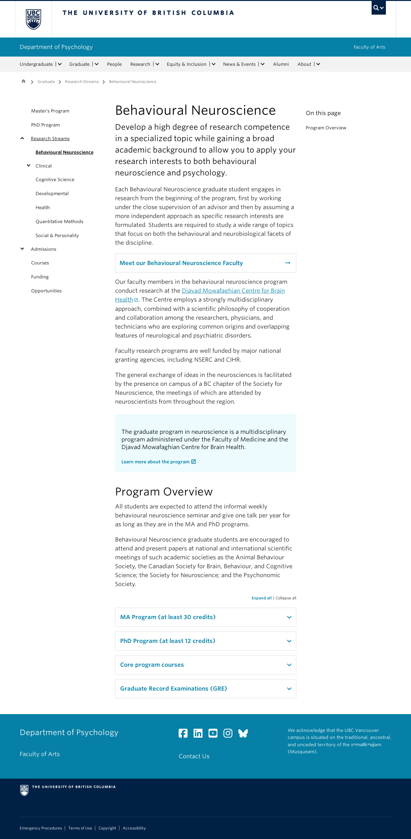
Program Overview (326, 127)
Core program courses (152, 664)
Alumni (281, 64)
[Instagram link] (230, 735)
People (114, 64)
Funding (40, 276)
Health (43, 207)
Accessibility (134, 828)
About (304, 64)
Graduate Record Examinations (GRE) (173, 688)
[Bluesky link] (245, 735)
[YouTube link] (215, 735)
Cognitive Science (55, 179)
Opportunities (46, 290)
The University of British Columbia (33, 19)
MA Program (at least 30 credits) (168, 617)
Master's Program (50, 110)
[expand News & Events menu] (262, 64)
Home (23, 81)
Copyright (107, 828)
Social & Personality (57, 235)
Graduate (79, 64)
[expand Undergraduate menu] (60, 64)
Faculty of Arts (369, 47)
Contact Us (194, 756)
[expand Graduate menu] (97, 64)
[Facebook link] (185, 735)
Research (140, 64)
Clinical (44, 165)
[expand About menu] (318, 64)
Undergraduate (36, 64)
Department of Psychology (56, 47)
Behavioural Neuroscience (64, 152)
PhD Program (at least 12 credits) (168, 641)
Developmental (52, 193)
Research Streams (82, 81)
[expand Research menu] (157, 64)
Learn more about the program (155, 461)
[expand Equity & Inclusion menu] (214, 64)
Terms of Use (80, 828)
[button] (24, 138)
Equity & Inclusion (187, 64)
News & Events (239, 64)
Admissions (43, 249)
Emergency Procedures (41, 828)
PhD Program (45, 124)
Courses (40, 262)
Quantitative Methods (59, 221)
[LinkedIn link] (200, 735)
